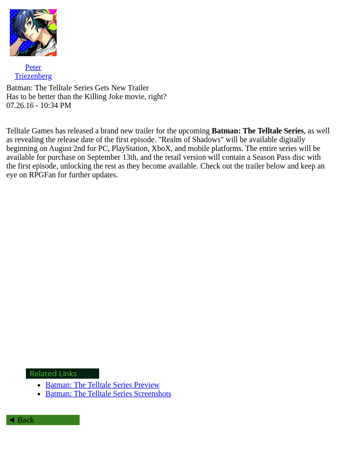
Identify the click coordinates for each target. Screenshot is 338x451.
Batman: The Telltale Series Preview (102, 385)
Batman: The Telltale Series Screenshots (108, 393)
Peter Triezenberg (33, 71)
